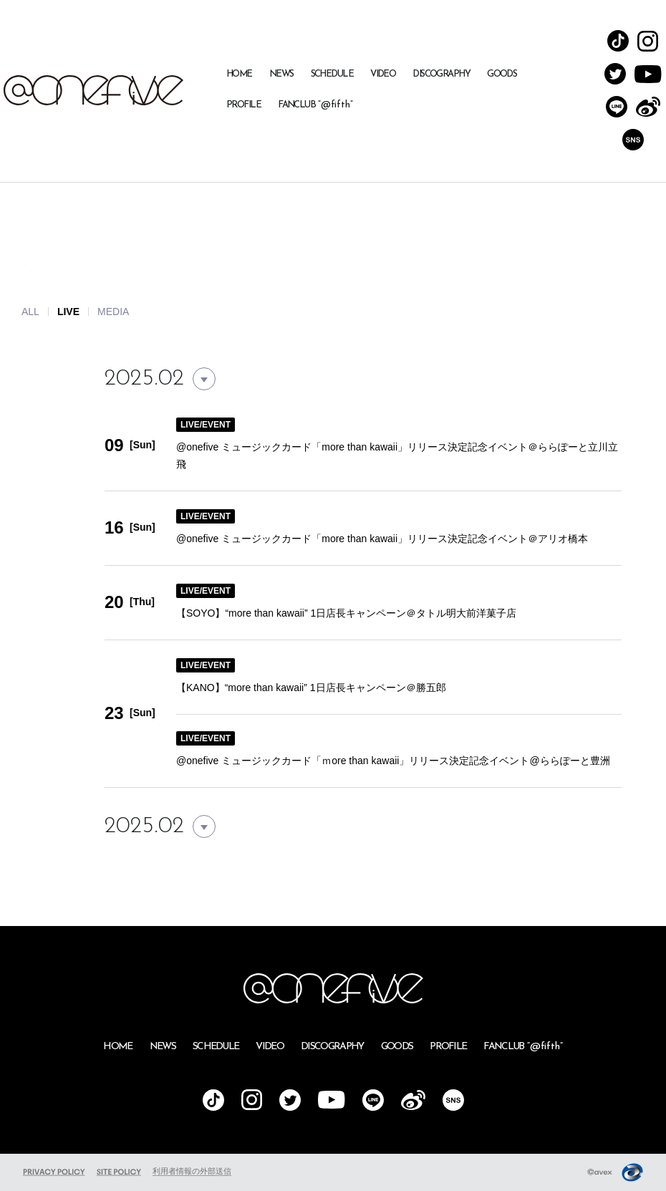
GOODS (501, 74)
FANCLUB (315, 105)
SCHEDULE (332, 74)
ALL (30, 311)
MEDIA (113, 311)
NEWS (281, 74)
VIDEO (382, 74)
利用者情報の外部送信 (192, 1171)
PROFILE (243, 105)
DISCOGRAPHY (441, 74)
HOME (239, 74)
